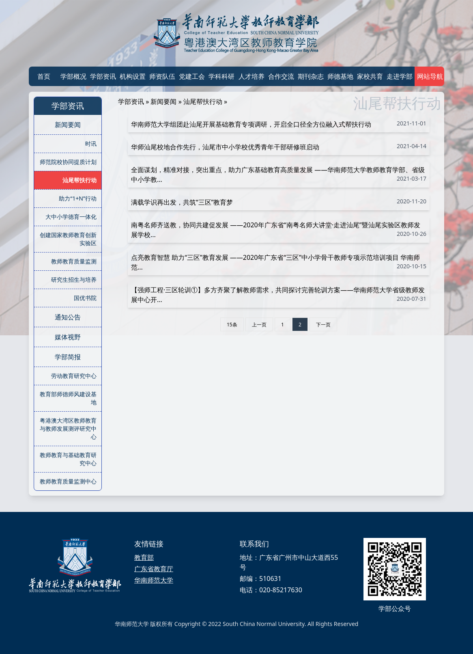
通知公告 (68, 317)
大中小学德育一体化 (71, 216)
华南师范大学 (153, 580)
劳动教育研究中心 (74, 376)
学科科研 (221, 76)
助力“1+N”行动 (78, 198)
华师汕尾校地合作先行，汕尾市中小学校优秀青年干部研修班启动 (278, 146)
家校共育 (370, 76)
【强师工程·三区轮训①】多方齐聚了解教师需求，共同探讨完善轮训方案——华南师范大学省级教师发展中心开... (278, 294)
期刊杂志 (311, 76)
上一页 (259, 324)
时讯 (91, 143)
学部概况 (73, 76)
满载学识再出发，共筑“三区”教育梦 (278, 202)
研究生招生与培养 (74, 279)
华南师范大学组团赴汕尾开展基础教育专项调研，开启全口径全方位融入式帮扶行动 (278, 124)
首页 (43, 76)
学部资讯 (103, 76)
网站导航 (429, 76)
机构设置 (133, 76)
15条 (232, 324)
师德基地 (340, 76)
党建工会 (192, 76)
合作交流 (281, 76)
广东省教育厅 (153, 568)
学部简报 (68, 356)
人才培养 (251, 76)
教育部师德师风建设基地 (68, 398)
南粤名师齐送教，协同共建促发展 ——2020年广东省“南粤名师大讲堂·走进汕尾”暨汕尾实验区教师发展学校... (278, 229)
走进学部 (400, 76)
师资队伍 (162, 76)
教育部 (144, 557)
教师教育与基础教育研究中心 (68, 459)
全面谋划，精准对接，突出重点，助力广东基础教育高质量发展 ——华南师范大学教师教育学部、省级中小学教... (278, 174)
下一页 (323, 324)
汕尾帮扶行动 (79, 180)
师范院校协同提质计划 (68, 162)
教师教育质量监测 (74, 261)
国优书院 (85, 298)
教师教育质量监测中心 (68, 481)
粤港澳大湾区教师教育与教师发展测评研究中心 (68, 428)
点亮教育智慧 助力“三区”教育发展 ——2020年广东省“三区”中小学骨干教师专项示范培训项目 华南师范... (278, 262)
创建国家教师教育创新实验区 (68, 239)
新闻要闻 (68, 124)
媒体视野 (68, 336)
